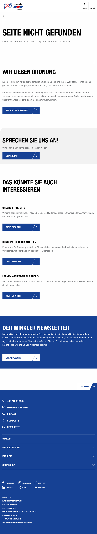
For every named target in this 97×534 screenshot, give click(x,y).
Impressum (6, 497)
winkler (6, 438)
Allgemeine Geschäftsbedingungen (17, 522)
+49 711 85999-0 (13, 401)
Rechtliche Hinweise (10, 504)
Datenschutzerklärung (12, 501)
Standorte (10, 420)
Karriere (7, 456)
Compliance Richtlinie (11, 519)
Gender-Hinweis (9, 508)
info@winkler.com (15, 407)
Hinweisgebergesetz (10, 515)
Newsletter (11, 427)
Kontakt (9, 414)
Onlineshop (8, 465)
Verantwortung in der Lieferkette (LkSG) (19, 512)
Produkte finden (11, 447)
